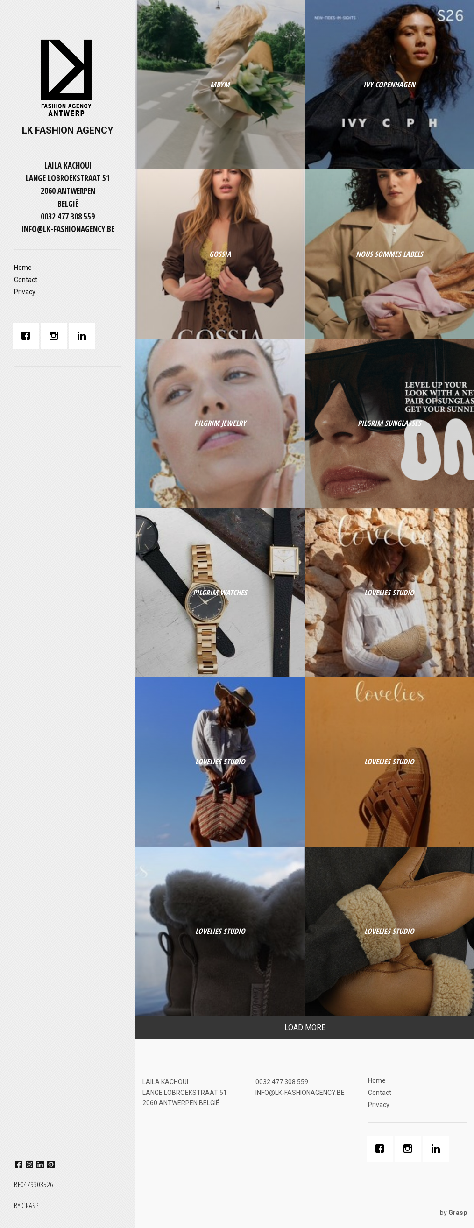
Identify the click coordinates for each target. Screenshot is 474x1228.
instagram (29, 1164)
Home (23, 267)
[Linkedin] (84, 335)
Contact (25, 279)
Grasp (29, 1205)
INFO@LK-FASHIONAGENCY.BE (67, 229)
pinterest (51, 1164)
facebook (18, 1164)
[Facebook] (28, 335)
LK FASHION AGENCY (67, 130)
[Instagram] (56, 335)
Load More (304, 1027)
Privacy (24, 292)
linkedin (40, 1164)
